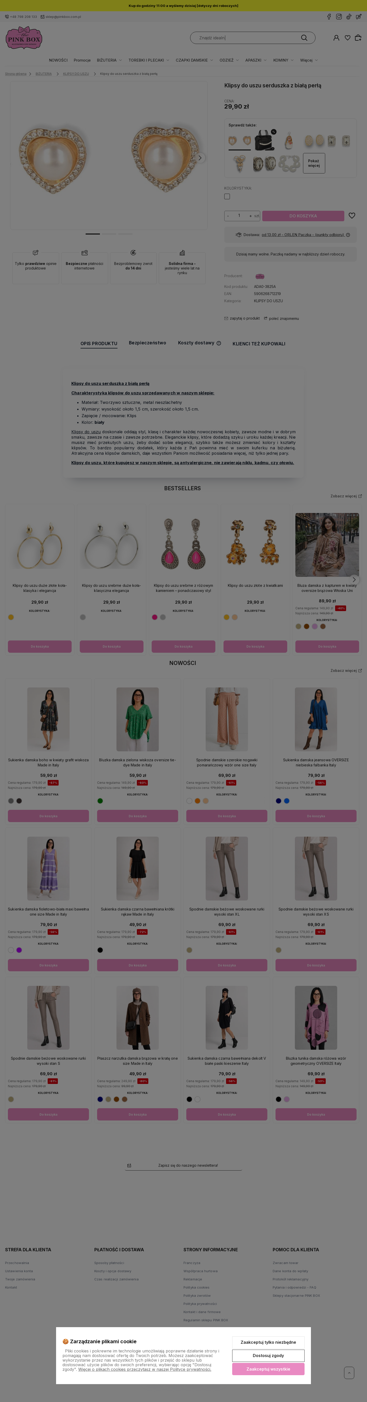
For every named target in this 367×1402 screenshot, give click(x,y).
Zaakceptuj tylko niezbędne (268, 1342)
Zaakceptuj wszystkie (268, 1369)
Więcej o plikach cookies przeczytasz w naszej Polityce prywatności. (144, 1369)
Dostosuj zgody (268, 1355)
